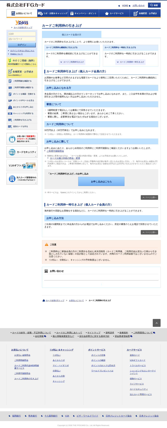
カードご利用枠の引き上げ (26, 378)
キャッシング (59, 381)
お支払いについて (76, 300)
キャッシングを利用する (20, 113)
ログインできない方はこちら (22, 51)
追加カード (135, 355)
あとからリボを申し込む (20, 107)
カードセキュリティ (139, 389)
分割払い (57, 371)
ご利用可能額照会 (55, 151)
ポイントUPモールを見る (21, 100)
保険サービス (136, 378)
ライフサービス (137, 384)
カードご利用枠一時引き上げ (132, 62)
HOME (125, 5)
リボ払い (57, 355)
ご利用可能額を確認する (20, 87)
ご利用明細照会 (21, 360)
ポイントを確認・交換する (21, 94)
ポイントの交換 (98, 355)
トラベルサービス (138, 365)
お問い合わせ (139, 5)
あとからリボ (59, 360)
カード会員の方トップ (23, 27)
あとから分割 (59, 376)
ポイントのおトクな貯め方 (103, 365)
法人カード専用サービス (141, 394)
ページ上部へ (151, 197)
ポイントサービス (96, 350)
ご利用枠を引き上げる (20, 120)
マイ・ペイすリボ (61, 365)
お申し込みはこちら (101, 181)
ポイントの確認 (98, 360)
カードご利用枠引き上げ (73, 62)
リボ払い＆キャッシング (61, 350)
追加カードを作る (18, 126)
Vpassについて (16, 54)
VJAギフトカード (138, 360)
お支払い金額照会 (22, 355)
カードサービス (134, 350)
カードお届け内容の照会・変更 (65, 158)
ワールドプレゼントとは (102, 371)
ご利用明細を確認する (20, 81)
